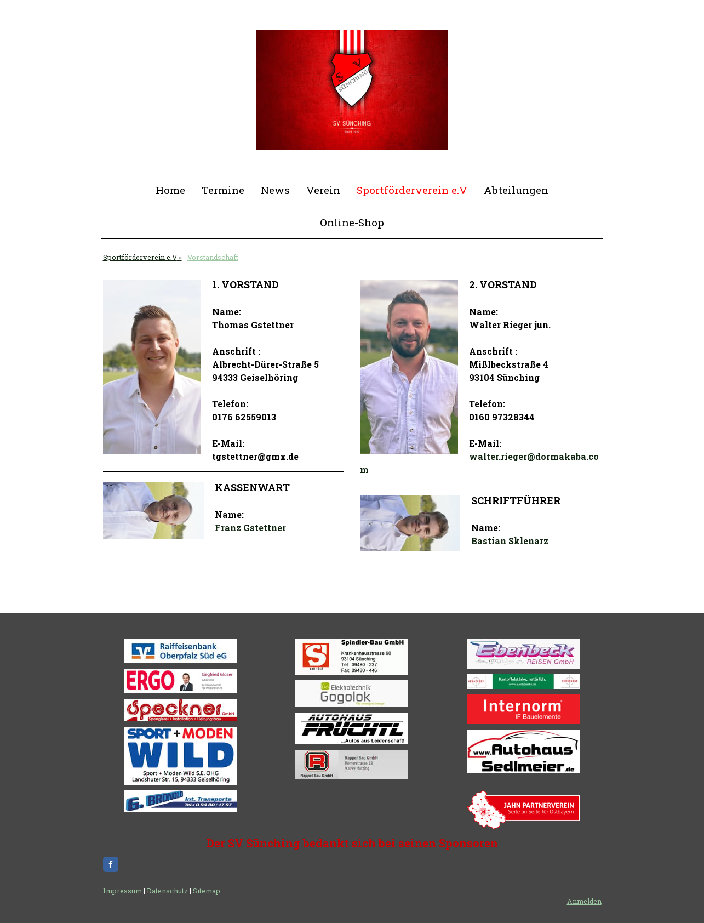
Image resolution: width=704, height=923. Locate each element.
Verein (323, 190)
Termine (223, 190)
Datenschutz (167, 890)
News (275, 190)
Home (170, 190)
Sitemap (206, 890)
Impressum (122, 890)
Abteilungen (516, 190)
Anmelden (584, 901)
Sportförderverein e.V (412, 190)
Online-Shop (352, 222)
